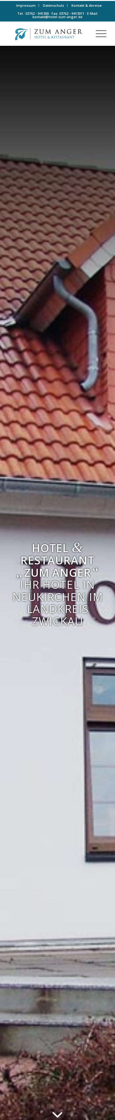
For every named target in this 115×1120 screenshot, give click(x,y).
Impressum (26, 5)
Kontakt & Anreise (86, 5)
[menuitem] (26, 5)
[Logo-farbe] (48, 33)
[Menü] (98, 33)
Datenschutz (53, 5)
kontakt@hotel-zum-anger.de (57, 16)
